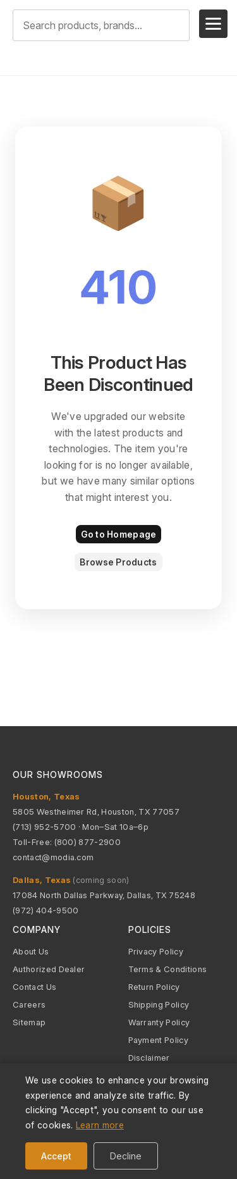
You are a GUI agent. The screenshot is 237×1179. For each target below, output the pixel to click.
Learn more (100, 1125)
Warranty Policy (159, 1022)
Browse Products (118, 562)
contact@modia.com (53, 857)
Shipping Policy (159, 1004)
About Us (31, 951)
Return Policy (154, 987)
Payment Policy (158, 1040)
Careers (29, 1004)
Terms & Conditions (167, 969)
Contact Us (34, 987)
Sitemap (29, 1022)
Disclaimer (149, 1057)
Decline (126, 1156)
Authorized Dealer (49, 969)
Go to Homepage (119, 534)
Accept (56, 1156)
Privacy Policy (155, 951)
